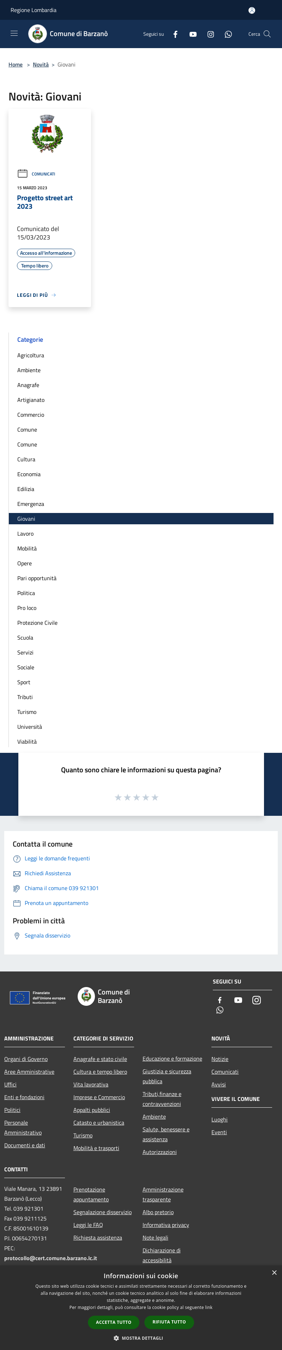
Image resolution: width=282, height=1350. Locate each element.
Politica (26, 593)
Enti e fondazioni (24, 1097)
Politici (12, 1110)
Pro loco (26, 608)
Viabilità (27, 741)
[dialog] (141, 1307)
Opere (24, 563)
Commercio (30, 414)
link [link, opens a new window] (208, 1307)
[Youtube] (190, 34)
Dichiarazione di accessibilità (162, 1255)
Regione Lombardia (33, 10)
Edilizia (25, 489)
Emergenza (30, 504)
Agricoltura (30, 355)
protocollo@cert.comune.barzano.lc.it (50, 1258)
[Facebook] (173, 34)
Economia (29, 474)
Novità (41, 64)
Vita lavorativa (90, 1084)
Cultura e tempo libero (100, 1071)
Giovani (26, 518)
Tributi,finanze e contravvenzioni (162, 1099)
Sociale (25, 667)
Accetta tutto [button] (113, 1322)
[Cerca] (267, 34)
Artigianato (30, 400)
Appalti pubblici (91, 1110)
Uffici (10, 1084)
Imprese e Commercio (99, 1097)
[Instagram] (208, 34)
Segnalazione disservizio (102, 1212)
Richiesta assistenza (97, 1237)
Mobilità (27, 548)
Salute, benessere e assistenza (166, 1134)
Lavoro (25, 533)
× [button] (274, 1273)
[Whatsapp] (225, 34)
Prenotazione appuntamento (91, 1194)
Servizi (25, 652)
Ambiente (29, 370)
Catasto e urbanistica (98, 1122)
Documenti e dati (24, 1145)
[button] (141, 1338)
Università (29, 726)
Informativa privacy (166, 1225)
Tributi (25, 697)
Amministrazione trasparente (163, 1194)
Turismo (26, 712)
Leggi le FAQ (88, 1225)
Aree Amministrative (29, 1071)
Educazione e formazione (172, 1058)
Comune (27, 429)
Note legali (155, 1237)
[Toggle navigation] (14, 33)
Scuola (25, 637)
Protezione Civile (37, 622)
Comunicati (36, 174)
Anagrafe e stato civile (100, 1059)
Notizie (219, 1059)
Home (15, 64)
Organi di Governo (26, 1059)
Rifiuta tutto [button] (169, 1322)
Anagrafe (28, 385)
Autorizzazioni (160, 1152)
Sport (23, 682)
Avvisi (218, 1084)
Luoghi (219, 1119)
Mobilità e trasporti (96, 1148)
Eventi (219, 1132)
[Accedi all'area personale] (252, 10)
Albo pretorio (158, 1212)
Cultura (26, 459)
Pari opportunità (36, 578)
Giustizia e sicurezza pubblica (167, 1076)
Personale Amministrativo (23, 1127)
